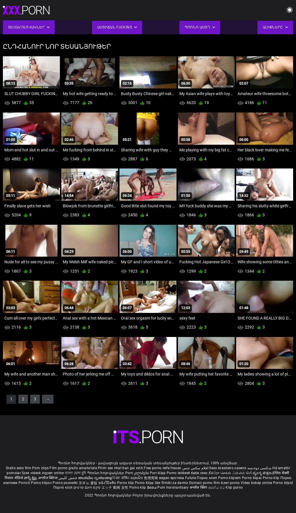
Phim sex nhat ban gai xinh (120, 468)
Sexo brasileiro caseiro (227, 468)
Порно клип (207, 478)
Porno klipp (145, 483)
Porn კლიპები (137, 473)
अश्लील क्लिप (199, 487)
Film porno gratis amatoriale (73, 468)
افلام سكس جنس (195, 468)
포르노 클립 (88, 483)
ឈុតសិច (137, 478)
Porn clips (40, 468)
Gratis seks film (18, 468)
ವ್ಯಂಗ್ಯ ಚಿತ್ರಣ (262, 473)
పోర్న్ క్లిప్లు (31, 478)
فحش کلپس (68, 478)
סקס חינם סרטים (86, 487)
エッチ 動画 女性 (115, 487)
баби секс (199, 473)
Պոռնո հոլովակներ (106, 473)
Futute (190, 478)
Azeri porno (231, 483)
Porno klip (271, 478)
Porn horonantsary (173, 487)
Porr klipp (158, 473)
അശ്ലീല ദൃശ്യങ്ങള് (95, 478)
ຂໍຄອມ (152, 487)
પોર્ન (249, 473)
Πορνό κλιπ (63, 487)
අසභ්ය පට (217, 487)
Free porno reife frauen (162, 468)
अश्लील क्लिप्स (48, 478)
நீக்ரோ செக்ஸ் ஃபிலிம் (227, 473)
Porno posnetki (66, 483)
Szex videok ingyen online (43, 473)
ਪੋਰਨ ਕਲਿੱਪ (121, 478)
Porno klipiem (230, 478)
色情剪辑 (151, 478)
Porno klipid (283, 483)
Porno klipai (252, 478)
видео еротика (171, 478)
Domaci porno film (204, 483)
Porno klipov (42, 483)
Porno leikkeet (179, 473)
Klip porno (234, 487)
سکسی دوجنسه (259, 468)
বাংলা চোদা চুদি (75, 473)
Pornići (25, 483)
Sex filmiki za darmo (171, 483)
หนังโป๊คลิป (107, 483)
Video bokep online (256, 483)
